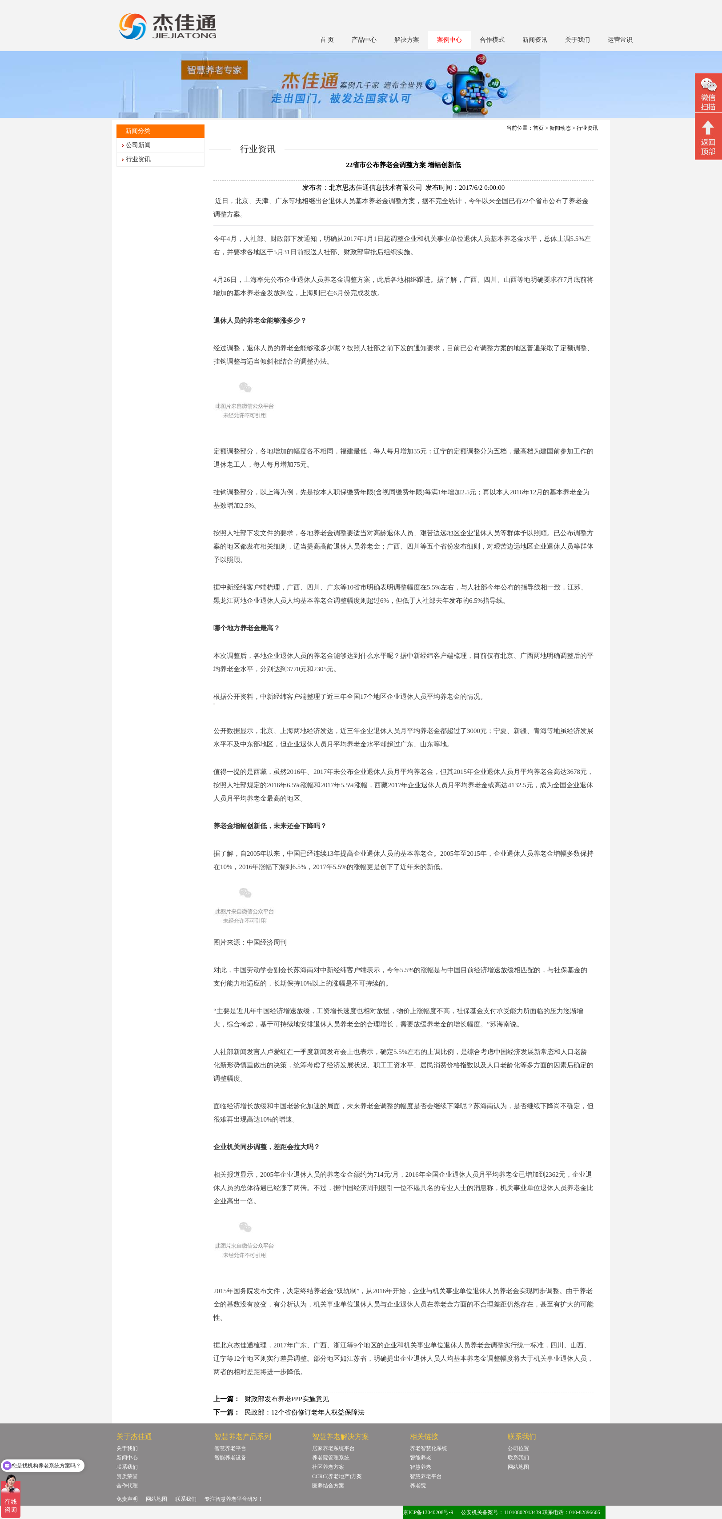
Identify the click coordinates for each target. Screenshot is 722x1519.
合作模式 (492, 39)
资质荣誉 (127, 1476)
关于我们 (577, 39)
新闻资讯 (534, 39)
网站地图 (518, 1467)
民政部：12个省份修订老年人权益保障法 (305, 1412)
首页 (538, 128)
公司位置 (518, 1448)
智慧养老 (420, 1467)
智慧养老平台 (230, 1448)
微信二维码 (708, 94)
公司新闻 (138, 145)
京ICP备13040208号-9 (428, 1512)
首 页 (327, 39)
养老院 (418, 1486)
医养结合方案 (328, 1486)
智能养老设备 (230, 1458)
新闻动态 (560, 128)
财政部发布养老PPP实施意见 (287, 1399)
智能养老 (420, 1458)
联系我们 (127, 1467)
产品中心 (364, 39)
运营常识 (620, 39)
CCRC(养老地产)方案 (337, 1476)
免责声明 (127, 1499)
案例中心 (449, 39)
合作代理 (127, 1486)
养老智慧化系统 (428, 1448)
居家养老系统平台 (333, 1448)
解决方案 (406, 39)
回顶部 (708, 137)
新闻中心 (127, 1458)
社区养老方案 (328, 1467)
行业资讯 (138, 159)
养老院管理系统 (330, 1458)
